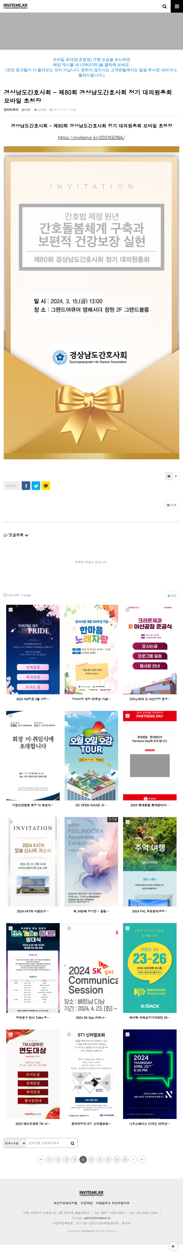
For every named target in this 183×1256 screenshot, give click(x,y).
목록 (172, 516)
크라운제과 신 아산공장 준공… (149, 710)
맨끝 (142, 1171)
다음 (133, 1171)
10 (125, 1170)
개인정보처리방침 (65, 1214)
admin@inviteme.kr (97, 1229)
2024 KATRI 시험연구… (33, 923)
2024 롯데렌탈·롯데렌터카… (149, 816)
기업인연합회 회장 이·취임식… (33, 816)
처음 (41, 1171)
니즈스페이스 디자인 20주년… (149, 1135)
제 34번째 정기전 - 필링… (91, 923)
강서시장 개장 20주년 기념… (91, 710)
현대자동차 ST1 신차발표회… (91, 1135)
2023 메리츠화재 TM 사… (33, 1135)
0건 (26, 121)
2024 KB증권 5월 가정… (33, 710)
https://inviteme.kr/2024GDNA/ (91, 148)
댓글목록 (16, 546)
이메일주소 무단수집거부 (112, 1214)
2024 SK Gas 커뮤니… (91, 1029)
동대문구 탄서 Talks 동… (33, 1029)
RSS (172, 607)
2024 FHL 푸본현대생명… (149, 923)
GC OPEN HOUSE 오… (91, 816)
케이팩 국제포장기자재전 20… (149, 1029)
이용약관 (86, 1214)
